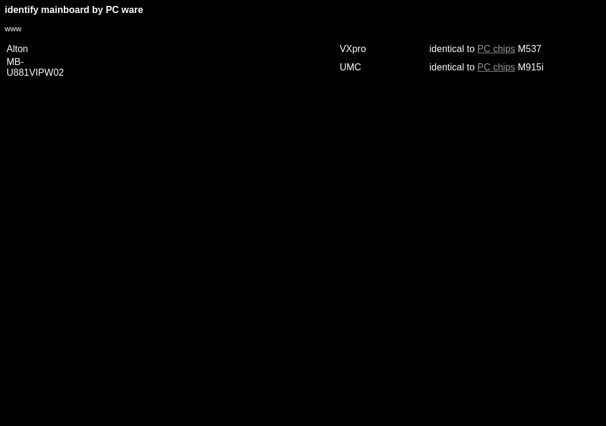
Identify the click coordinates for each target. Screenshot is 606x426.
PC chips (496, 49)
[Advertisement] (220, 127)
